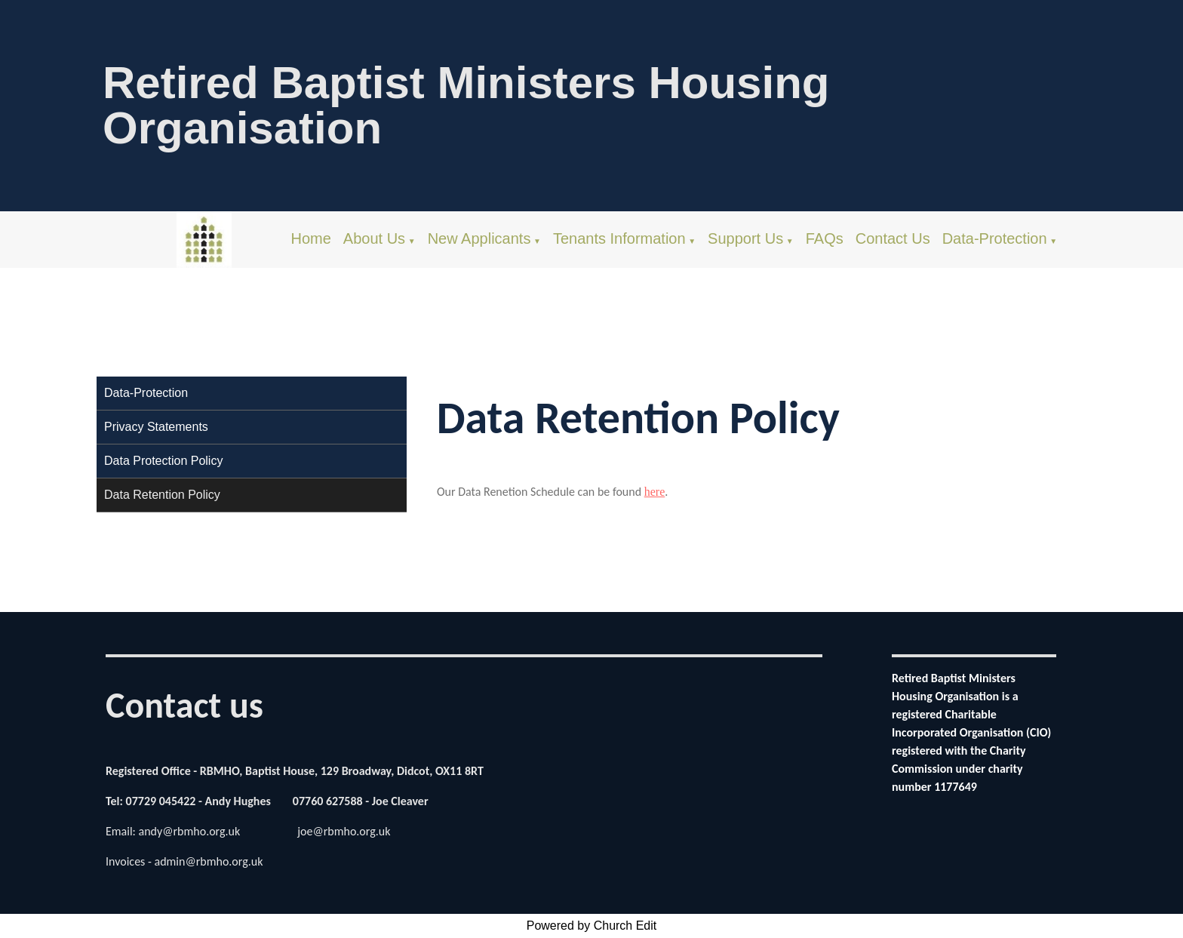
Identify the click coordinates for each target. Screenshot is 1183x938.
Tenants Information (619, 238)
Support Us (745, 238)
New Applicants (479, 238)
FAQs (824, 238)
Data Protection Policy (163, 460)
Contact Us (893, 238)
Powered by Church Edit (592, 925)
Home (310, 238)
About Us (374, 238)
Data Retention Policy (162, 494)
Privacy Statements (156, 426)
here (654, 491)
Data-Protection (994, 238)
